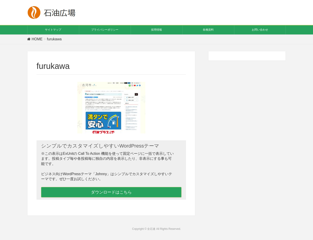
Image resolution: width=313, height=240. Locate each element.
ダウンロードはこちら (111, 192)
